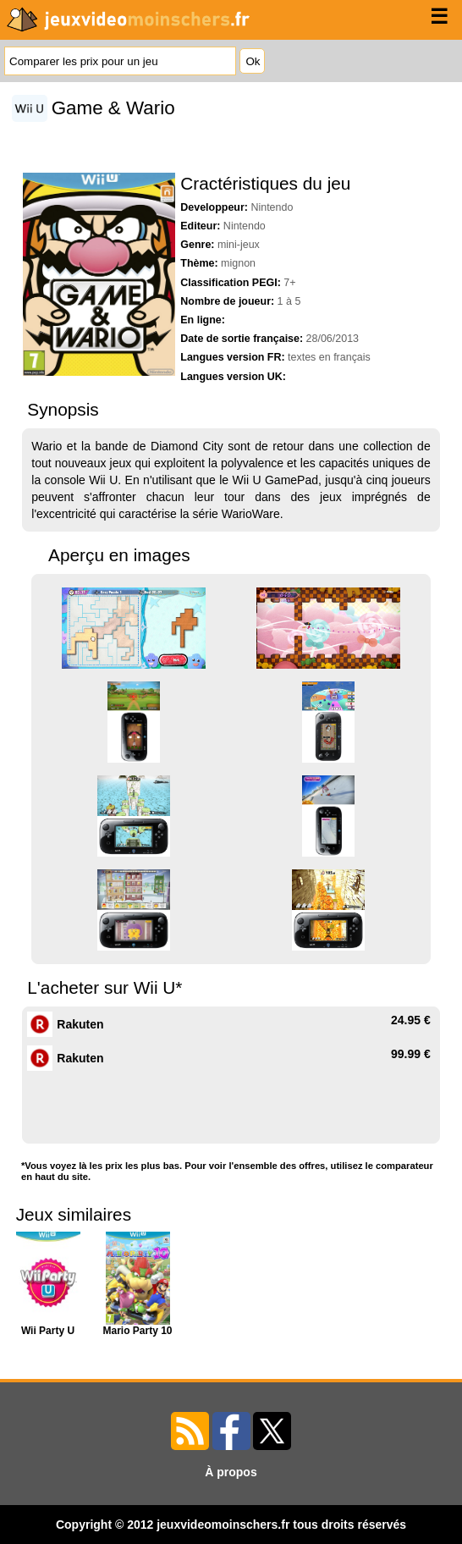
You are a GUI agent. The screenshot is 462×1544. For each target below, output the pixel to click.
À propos (230, 1472)
